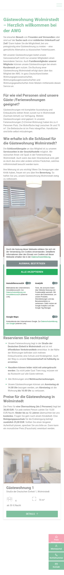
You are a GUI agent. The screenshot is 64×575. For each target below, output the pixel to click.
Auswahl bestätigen (32, 263)
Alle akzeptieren (32, 272)
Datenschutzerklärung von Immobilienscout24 (16, 293)
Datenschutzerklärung (40, 257)
